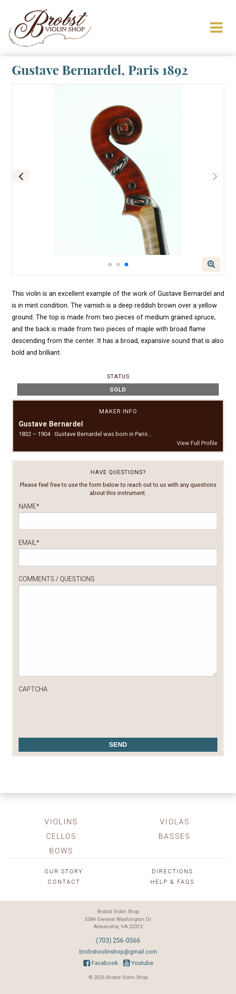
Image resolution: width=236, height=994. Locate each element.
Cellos (61, 836)
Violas (175, 822)
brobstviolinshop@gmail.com (118, 951)
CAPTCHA (33, 689)
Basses (175, 836)
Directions (172, 871)
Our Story (63, 871)
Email (29, 542)
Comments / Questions (57, 579)
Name (29, 506)
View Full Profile (197, 443)
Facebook (100, 963)
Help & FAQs (172, 881)
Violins (61, 822)
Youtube (138, 963)
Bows (61, 851)
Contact (64, 881)
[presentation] (87, 712)
